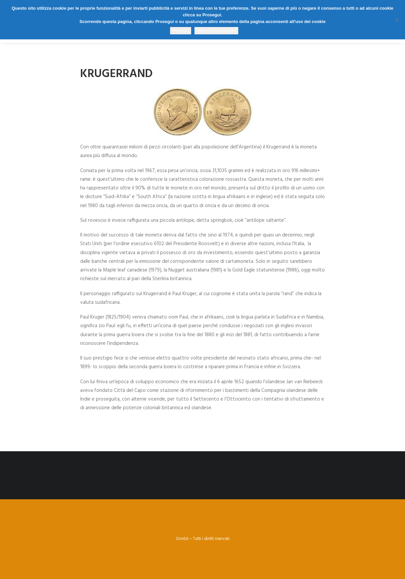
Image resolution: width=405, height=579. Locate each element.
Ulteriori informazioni (216, 30)
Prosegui (180, 30)
